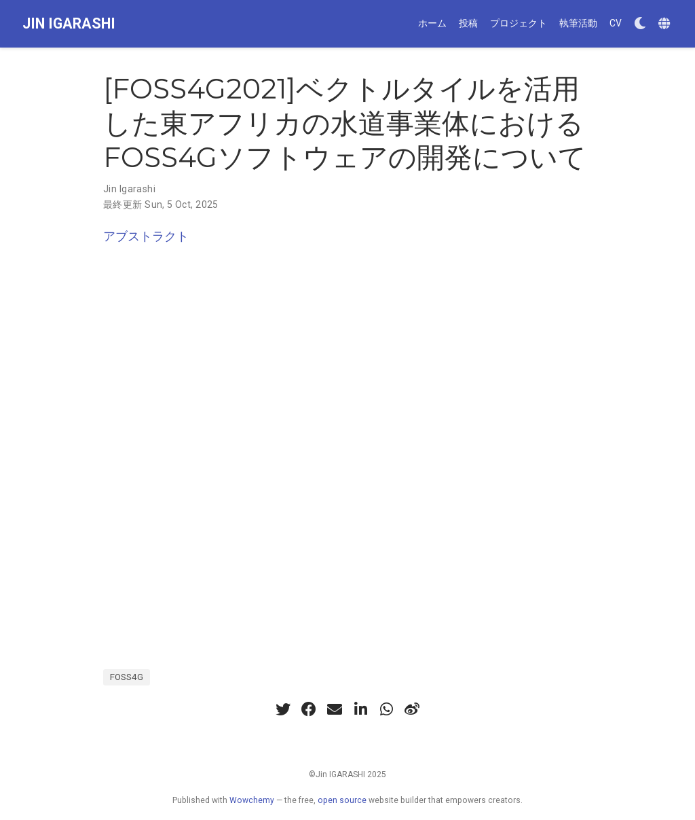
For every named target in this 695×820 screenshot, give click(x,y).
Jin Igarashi (129, 188)
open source (342, 800)
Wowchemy (251, 800)
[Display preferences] (640, 24)
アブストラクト (146, 236)
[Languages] (665, 24)
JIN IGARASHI (68, 23)
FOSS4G (126, 676)
